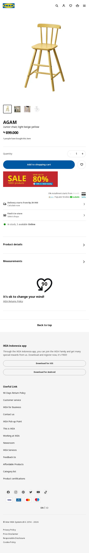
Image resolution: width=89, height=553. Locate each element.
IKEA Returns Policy (13, 301)
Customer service (12, 400)
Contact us (8, 414)
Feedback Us (9, 457)
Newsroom (9, 442)
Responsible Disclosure (14, 538)
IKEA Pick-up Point (12, 421)
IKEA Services (10, 450)
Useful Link (10, 386)
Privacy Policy (9, 529)
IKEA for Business (12, 407)
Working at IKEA (11, 435)
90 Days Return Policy (14, 392)
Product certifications (14, 478)
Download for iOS (44, 363)
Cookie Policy (9, 542)
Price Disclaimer (10, 534)
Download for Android (44, 372)
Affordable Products (13, 464)
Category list (9, 471)
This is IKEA (9, 428)
